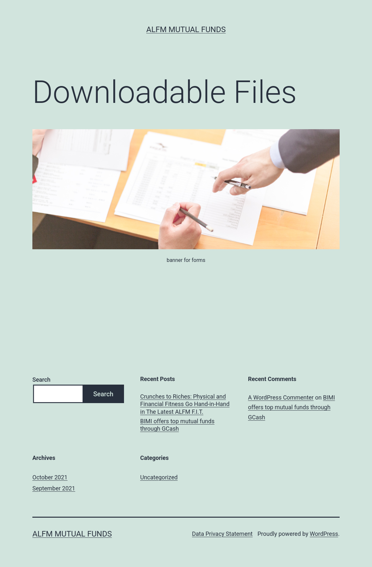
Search (41, 379)
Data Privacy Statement (222, 533)
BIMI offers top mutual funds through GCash (177, 425)
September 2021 (53, 488)
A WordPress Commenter (281, 397)
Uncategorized (159, 477)
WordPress (324, 533)
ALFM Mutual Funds (186, 29)
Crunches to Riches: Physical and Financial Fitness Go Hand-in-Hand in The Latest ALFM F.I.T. (185, 404)
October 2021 (49, 477)
